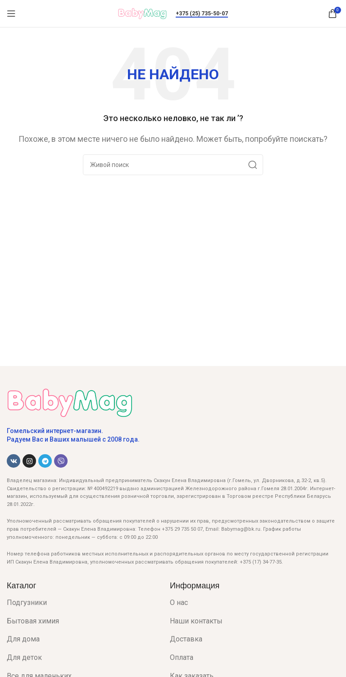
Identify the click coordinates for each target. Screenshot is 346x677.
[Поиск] (173, 164)
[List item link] (81, 603)
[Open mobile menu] (11, 14)
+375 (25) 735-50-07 (202, 13)
